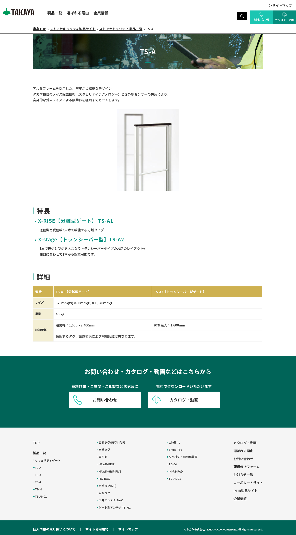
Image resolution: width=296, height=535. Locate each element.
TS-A (38, 468)
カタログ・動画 (245, 442)
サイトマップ (128, 529)
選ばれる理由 (78, 12)
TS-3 (38, 475)
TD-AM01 (175, 478)
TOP (36, 442)
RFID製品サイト (246, 490)
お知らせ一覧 (243, 474)
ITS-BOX (104, 478)
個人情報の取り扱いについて (54, 529)
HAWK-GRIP (107, 464)
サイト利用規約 (97, 529)
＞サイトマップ (280, 5)
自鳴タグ (104, 449)
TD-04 (173, 464)
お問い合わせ (243, 458)
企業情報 (101, 12)
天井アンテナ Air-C (111, 500)
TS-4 (38, 482)
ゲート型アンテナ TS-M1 (115, 507)
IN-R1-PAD (176, 471)
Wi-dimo (174, 442)
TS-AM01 (41, 497)
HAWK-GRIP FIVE (110, 471)
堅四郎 (103, 457)
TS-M (38, 489)
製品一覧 (54, 12)
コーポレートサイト (248, 482)
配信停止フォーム (247, 466)
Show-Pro (175, 449)
